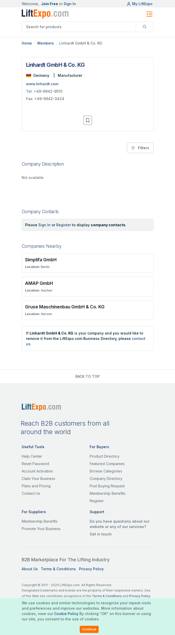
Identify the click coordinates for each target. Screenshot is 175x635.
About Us (30, 569)
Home (27, 43)
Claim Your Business (38, 478)
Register (63, 225)
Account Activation (37, 471)
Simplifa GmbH (41, 259)
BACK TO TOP (87, 376)
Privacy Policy (91, 569)
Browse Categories (106, 471)
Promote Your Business (41, 528)
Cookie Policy (66, 613)
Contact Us (31, 493)
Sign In (70, 4)
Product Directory (105, 456)
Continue (89, 629)
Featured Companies (107, 463)
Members (45, 43)
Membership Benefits (107, 493)
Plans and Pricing (36, 486)
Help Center (32, 456)
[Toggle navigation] (149, 14)
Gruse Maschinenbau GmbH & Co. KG (64, 306)
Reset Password (35, 463)
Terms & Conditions (58, 569)
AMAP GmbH (39, 283)
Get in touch (101, 534)
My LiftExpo (139, 4)
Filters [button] (140, 148)
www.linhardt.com (42, 84)
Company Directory (106, 478)
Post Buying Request (107, 486)
